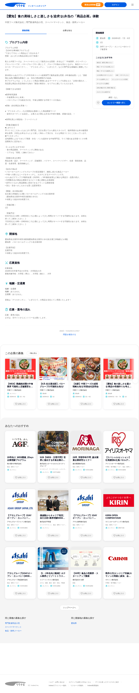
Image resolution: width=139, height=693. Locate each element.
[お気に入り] (98, 102)
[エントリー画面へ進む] (116, 102)
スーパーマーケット (13, 627)
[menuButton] (132, 4)
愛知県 (74, 623)
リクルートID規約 (77, 685)
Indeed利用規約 (93, 685)
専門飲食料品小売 (12, 623)
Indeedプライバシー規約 (57, 685)
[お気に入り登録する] (20, 404)
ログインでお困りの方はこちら (80, 682)
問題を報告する (69, 334)
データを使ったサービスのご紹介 (107, 682)
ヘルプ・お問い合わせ (56, 682)
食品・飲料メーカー (13, 631)
